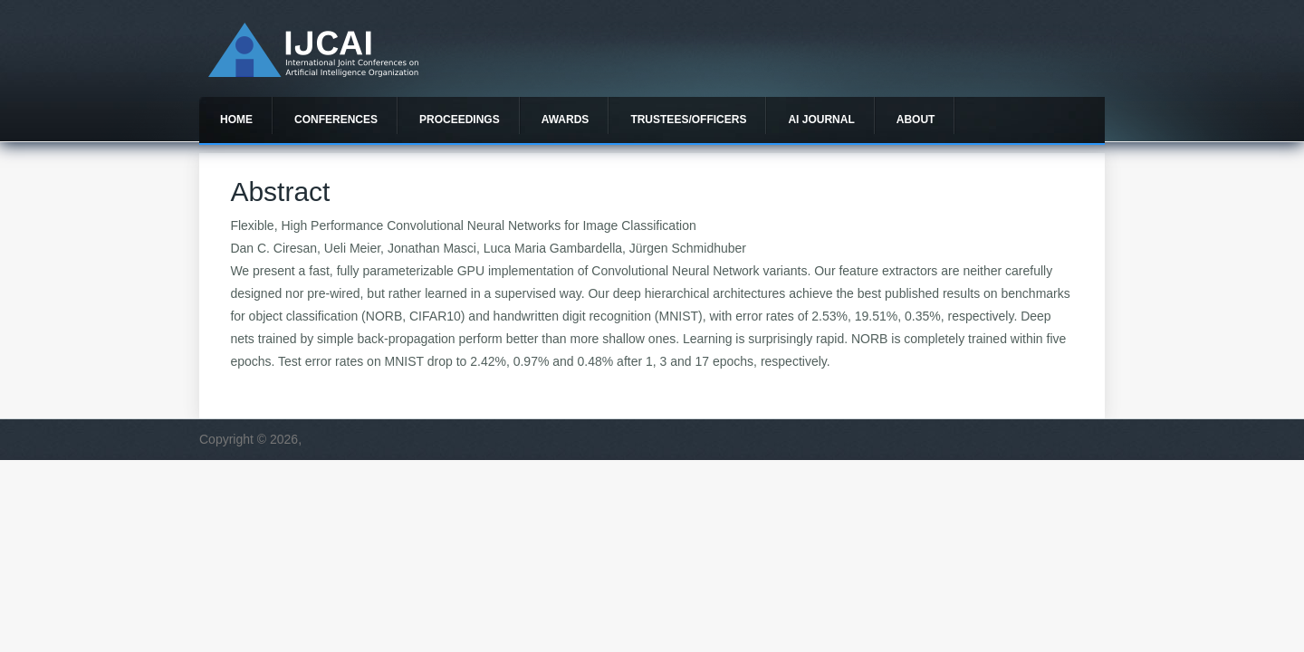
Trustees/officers (688, 119)
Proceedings (459, 119)
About (915, 119)
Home (236, 119)
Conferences (336, 119)
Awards (566, 119)
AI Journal (821, 119)
